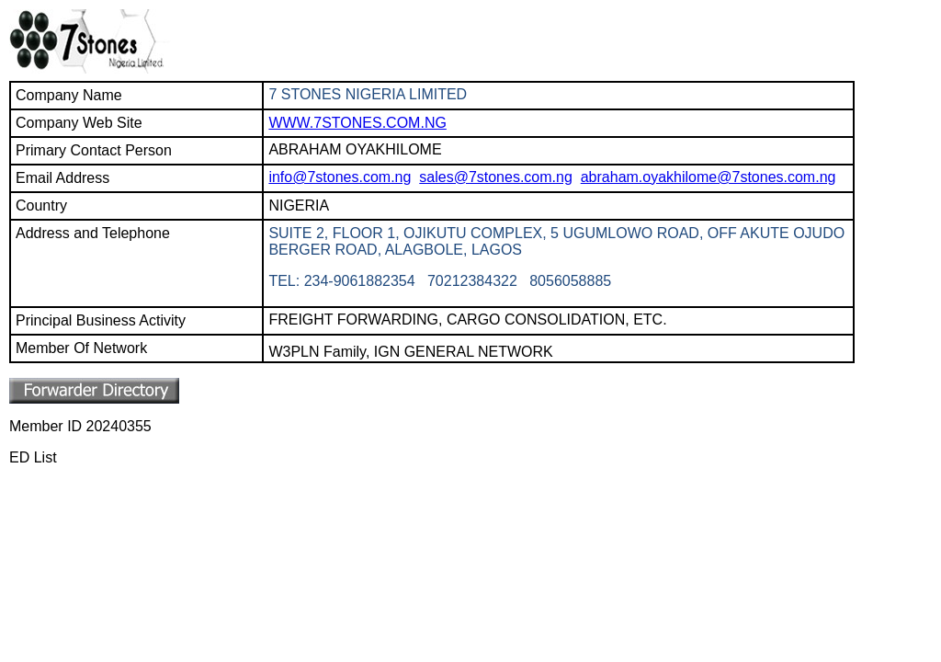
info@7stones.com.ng (339, 177)
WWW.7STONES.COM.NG (357, 123)
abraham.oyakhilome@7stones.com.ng (708, 177)
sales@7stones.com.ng (496, 177)
